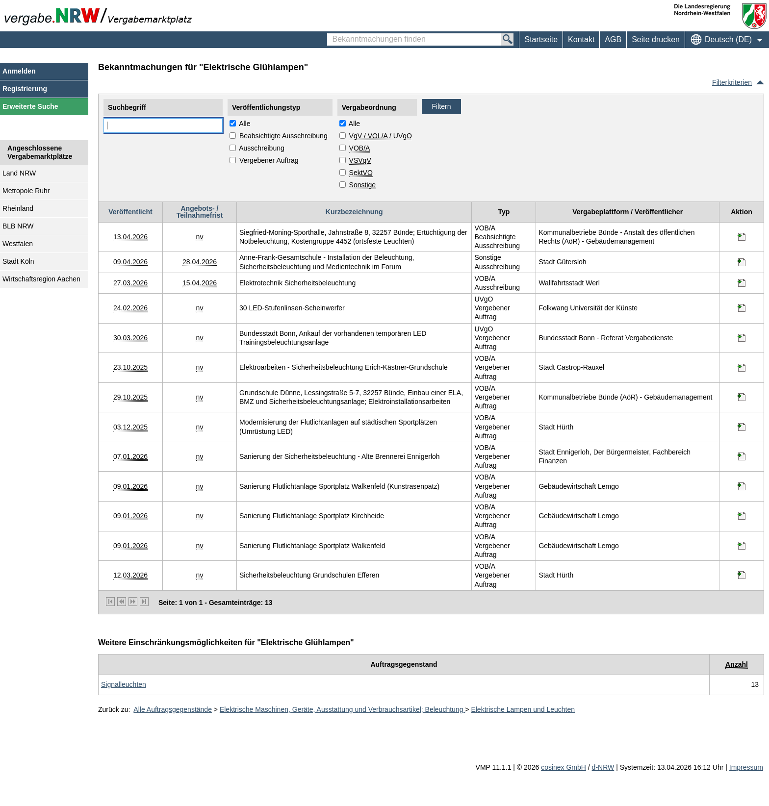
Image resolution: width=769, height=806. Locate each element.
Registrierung (24, 89)
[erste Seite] (110, 601)
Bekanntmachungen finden (332, 34)
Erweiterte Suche (30, 106)
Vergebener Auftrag (269, 160)
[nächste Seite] (132, 601)
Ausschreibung (261, 148)
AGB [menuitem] (613, 39)
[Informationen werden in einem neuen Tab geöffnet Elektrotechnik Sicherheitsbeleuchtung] (741, 283)
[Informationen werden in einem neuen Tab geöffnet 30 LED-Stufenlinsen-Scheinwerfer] (741, 308)
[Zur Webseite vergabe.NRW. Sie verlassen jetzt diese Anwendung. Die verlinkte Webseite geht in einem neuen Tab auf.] (100, 15)
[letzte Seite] (144, 601)
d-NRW (603, 767)
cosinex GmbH (563, 767)
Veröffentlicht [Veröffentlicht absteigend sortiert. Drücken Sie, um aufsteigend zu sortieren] (130, 212)
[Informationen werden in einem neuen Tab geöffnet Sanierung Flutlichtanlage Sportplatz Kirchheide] (741, 516)
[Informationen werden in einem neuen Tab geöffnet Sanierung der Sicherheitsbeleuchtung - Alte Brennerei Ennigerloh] (741, 456)
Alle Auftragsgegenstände (172, 709)
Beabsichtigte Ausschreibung (283, 136)
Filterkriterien (732, 82)
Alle (244, 123)
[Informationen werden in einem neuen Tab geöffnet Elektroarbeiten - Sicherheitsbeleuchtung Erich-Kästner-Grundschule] (741, 368)
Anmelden (19, 71)
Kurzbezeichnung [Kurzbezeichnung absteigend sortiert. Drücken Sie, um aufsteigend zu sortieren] (354, 212)
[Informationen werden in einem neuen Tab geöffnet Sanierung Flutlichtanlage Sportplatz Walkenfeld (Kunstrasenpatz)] (741, 486)
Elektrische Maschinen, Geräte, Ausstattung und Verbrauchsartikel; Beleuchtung (342, 709)
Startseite (541, 39)
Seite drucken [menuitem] (656, 39)
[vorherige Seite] (121, 601)
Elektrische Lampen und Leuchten (523, 709)
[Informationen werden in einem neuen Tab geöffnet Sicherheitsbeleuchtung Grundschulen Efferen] (741, 575)
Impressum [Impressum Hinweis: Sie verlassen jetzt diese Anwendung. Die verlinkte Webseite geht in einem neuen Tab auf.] (746, 767)
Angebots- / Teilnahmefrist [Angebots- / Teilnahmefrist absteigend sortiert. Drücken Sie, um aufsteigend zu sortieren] (200, 211)
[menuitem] (581, 39)
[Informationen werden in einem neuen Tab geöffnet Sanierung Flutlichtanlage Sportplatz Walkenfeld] (741, 546)
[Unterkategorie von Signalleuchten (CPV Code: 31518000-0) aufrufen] (123, 684)
